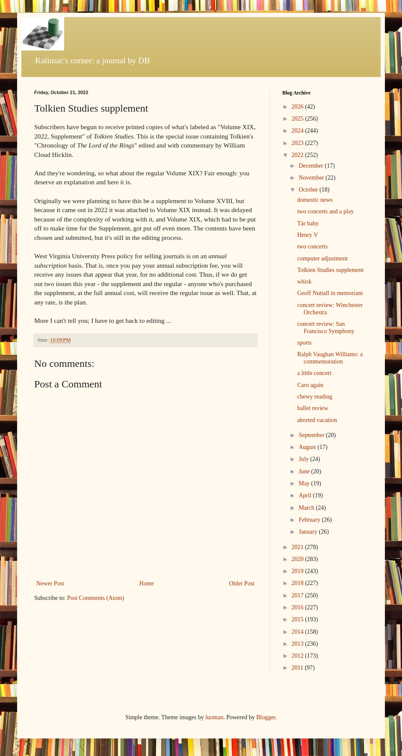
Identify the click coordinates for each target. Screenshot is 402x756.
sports (304, 343)
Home (146, 583)
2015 (298, 619)
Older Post (242, 583)
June (305, 471)
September (312, 435)
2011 (298, 667)
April (306, 495)
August (308, 447)
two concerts (312, 246)
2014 (298, 632)
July (304, 459)
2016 (298, 607)
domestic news (315, 200)
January (309, 532)
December (312, 165)
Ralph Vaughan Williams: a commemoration (330, 358)
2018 (298, 583)
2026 (298, 106)
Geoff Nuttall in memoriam (330, 293)
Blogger (265, 717)
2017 (298, 595)
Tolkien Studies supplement (330, 270)
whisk (304, 281)
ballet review (312, 408)
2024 (298, 130)
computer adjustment (322, 258)
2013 (298, 644)
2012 (298, 656)
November (312, 177)
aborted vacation (317, 420)
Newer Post (50, 583)
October (309, 189)
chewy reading (314, 396)
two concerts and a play (325, 211)
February (310, 520)
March (307, 508)
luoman (214, 717)
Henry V (307, 235)
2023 (298, 143)
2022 (298, 155)
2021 (298, 547)
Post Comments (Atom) (95, 598)
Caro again (310, 385)
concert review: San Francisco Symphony (326, 327)
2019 (298, 571)
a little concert (314, 373)
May (305, 483)
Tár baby (308, 223)
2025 (298, 118)
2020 (298, 559)
